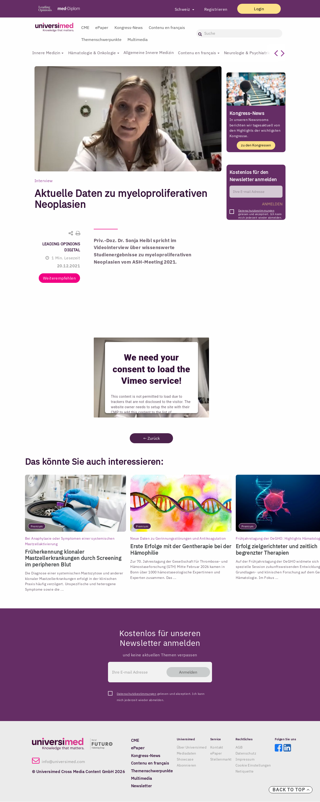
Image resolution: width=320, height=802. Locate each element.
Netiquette (245, 771)
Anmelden (186, 672)
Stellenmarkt (221, 759)
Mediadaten (186, 753)
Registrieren (211, 9)
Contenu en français (167, 27)
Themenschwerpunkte (101, 39)
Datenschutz (246, 753)
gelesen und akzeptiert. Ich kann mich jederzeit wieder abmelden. (260, 212)
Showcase (185, 759)
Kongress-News (128, 27)
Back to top (291, 790)
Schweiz (178, 9)
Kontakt (216, 747)
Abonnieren (186, 765)
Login (257, 8)
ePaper (101, 27)
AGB (239, 747)
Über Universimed (191, 747)
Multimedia (138, 39)
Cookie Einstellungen (253, 765)
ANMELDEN (272, 204)
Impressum (245, 759)
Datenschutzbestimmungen (256, 211)
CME (85, 27)
